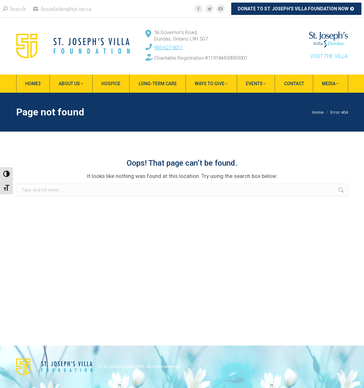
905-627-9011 (168, 48)
